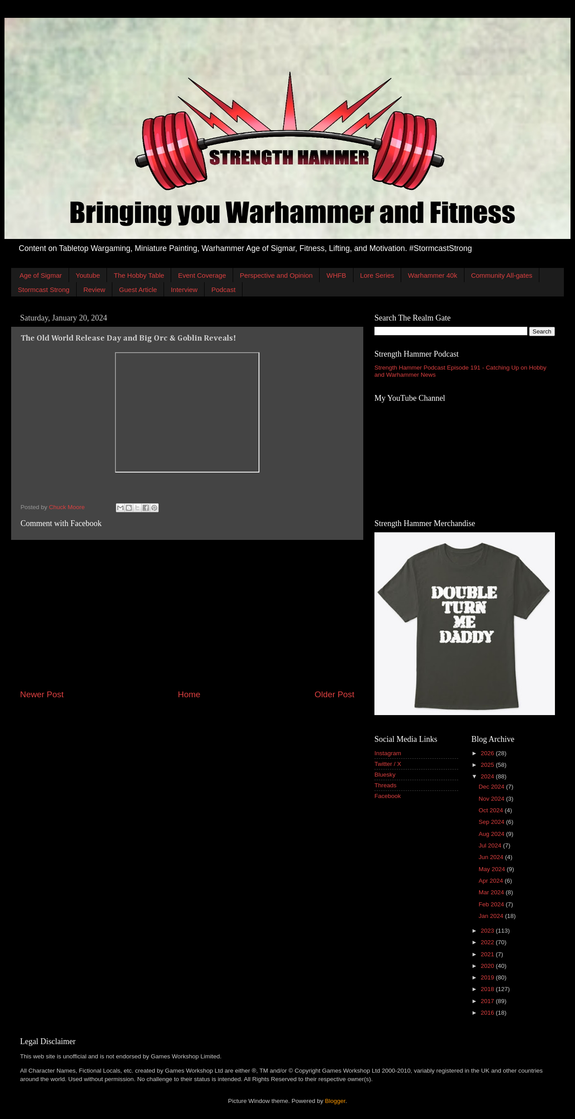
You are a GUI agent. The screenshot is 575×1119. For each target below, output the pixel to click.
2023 (488, 930)
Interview (184, 289)
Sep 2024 (492, 822)
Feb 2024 (492, 904)
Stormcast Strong (44, 289)
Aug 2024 (492, 834)
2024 (488, 776)
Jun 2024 (492, 857)
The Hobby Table (139, 275)
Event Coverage (202, 275)
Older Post (334, 694)
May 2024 (493, 869)
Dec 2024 (492, 786)
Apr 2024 (492, 880)
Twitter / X (387, 764)
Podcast (223, 289)
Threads (385, 785)
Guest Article (138, 289)
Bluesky (384, 774)
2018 (488, 989)
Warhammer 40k (432, 275)
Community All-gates (502, 275)
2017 (488, 1001)
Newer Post (42, 694)
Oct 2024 (492, 810)
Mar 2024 (492, 892)
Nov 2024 (492, 798)
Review (94, 289)
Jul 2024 (491, 845)
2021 (488, 954)
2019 (488, 977)
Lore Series (377, 275)
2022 (488, 942)
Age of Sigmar (41, 275)
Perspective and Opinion (276, 275)
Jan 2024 (492, 916)
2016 (488, 1012)
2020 (488, 966)
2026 (488, 753)
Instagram (387, 753)
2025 (488, 764)
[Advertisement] (187, 614)
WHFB (336, 275)
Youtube (88, 275)
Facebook (387, 796)
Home (189, 694)
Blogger (335, 1101)
